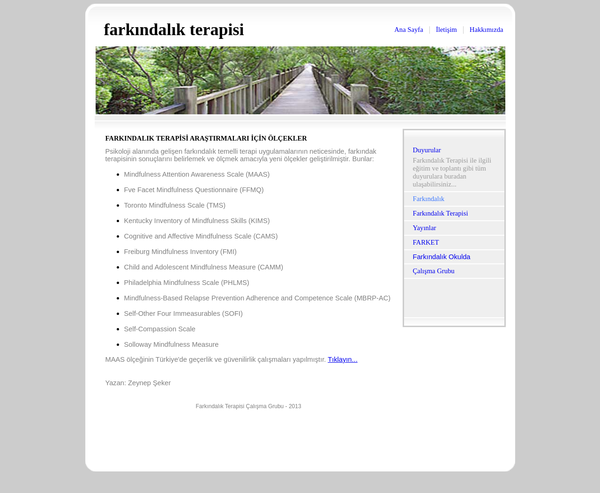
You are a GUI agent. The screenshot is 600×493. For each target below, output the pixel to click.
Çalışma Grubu (434, 271)
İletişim (446, 29)
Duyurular (427, 150)
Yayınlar (424, 228)
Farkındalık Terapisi (440, 213)
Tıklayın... (343, 359)
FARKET (426, 242)
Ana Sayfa (408, 29)
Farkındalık (429, 198)
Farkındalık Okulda (442, 257)
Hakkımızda (486, 29)
